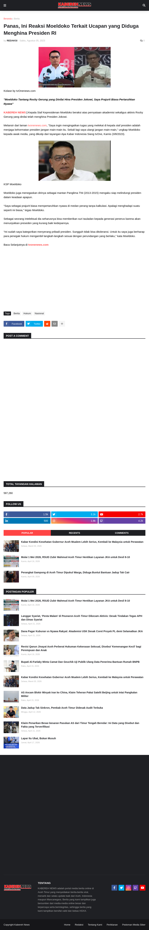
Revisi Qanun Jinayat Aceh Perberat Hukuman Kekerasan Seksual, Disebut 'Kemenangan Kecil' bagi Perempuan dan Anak (81, 648)
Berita (16, 18)
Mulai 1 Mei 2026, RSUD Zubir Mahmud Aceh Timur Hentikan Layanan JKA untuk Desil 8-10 (75, 557)
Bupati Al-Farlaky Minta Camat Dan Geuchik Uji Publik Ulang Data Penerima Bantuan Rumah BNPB (80, 661)
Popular (27, 533)
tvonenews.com (37, 125)
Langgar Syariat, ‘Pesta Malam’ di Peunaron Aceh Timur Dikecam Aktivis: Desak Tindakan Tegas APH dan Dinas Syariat (81, 618)
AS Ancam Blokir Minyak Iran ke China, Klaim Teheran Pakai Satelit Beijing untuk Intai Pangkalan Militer (79, 694)
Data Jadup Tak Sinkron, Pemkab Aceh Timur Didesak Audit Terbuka (62, 707)
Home (67, 924)
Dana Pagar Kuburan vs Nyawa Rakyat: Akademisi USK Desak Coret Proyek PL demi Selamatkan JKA (82, 631)
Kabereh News (22, 924)
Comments (122, 533)
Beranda (8, 18)
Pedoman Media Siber (133, 924)
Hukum (27, 313)
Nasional (39, 313)
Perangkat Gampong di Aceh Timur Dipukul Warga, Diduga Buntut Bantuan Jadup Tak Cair (75, 572)
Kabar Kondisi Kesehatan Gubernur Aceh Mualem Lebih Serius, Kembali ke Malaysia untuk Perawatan (82, 541)
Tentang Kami (95, 924)
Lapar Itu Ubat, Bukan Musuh (38, 738)
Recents (74, 533)
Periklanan (112, 924)
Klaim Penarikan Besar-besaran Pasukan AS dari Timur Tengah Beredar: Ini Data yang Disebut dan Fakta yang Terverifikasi (80, 725)
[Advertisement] (74, 281)
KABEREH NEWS (15, 112)
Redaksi (79, 924)
